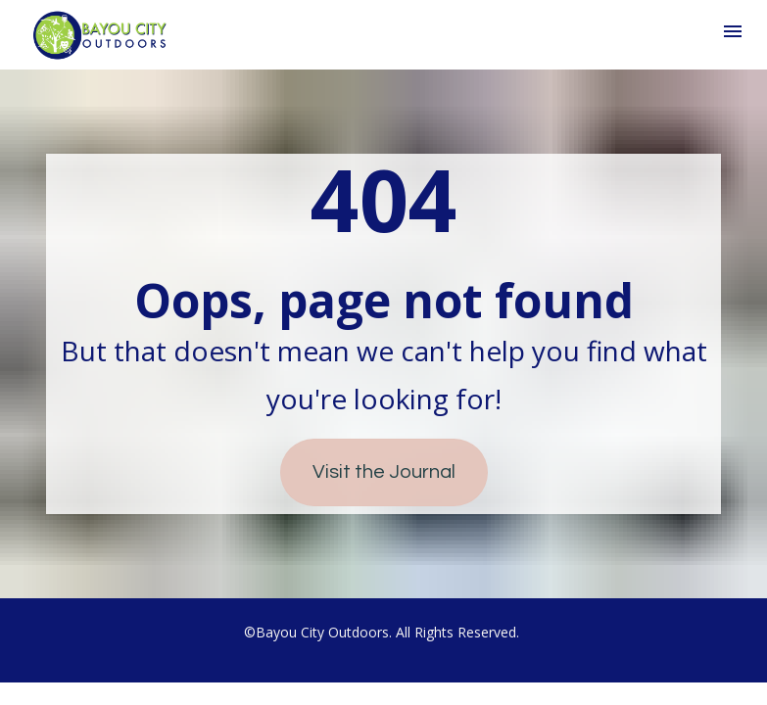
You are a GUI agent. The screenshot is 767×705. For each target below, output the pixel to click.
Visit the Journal (383, 472)
